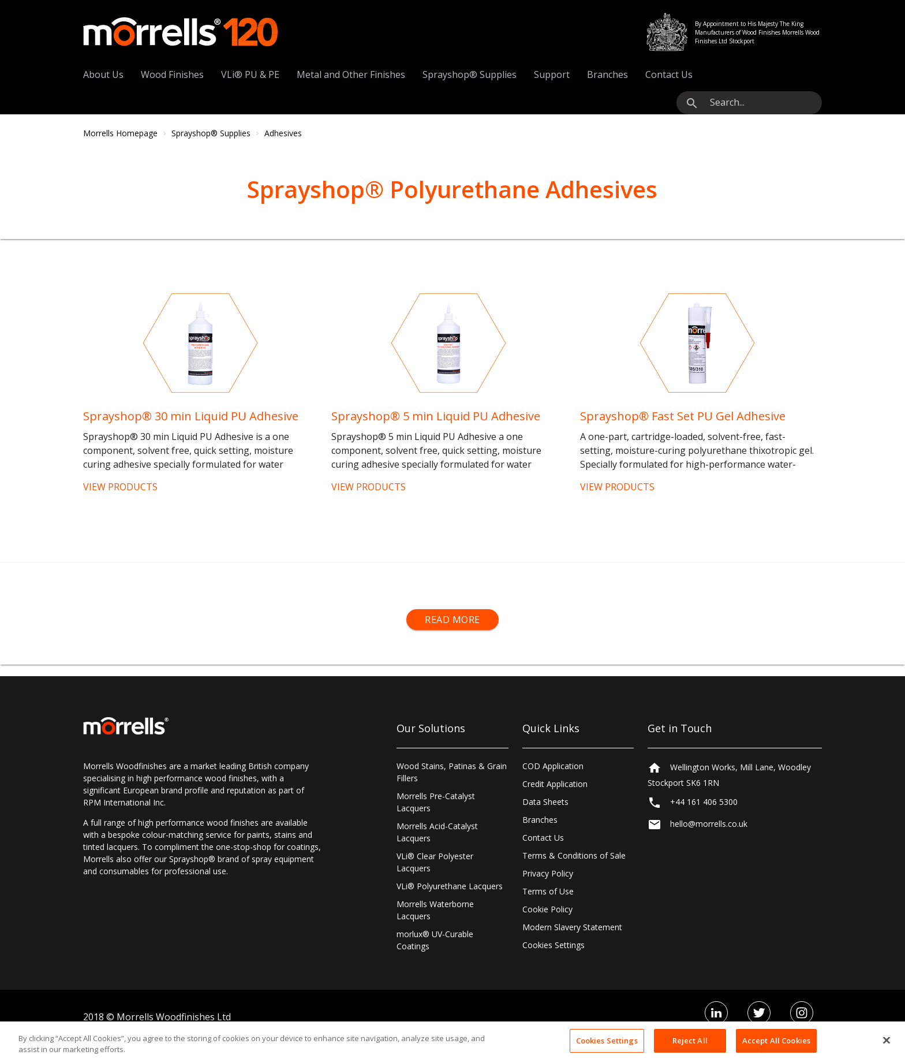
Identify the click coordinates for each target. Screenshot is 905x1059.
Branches (607, 74)
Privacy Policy (547, 873)
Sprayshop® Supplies (469, 74)
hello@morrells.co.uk (708, 824)
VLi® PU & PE (250, 74)
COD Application (553, 765)
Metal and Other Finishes (351, 74)
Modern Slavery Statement (572, 927)
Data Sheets (545, 801)
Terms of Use (548, 891)
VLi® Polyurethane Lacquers (450, 886)
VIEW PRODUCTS (120, 486)
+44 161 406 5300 (704, 801)
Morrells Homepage (120, 133)
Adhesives (283, 133)
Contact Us (669, 74)
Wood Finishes (172, 74)
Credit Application (555, 783)
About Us (103, 74)
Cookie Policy (547, 909)
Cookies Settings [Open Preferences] (553, 944)
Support (552, 74)
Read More (452, 619)
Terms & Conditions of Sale (574, 855)
